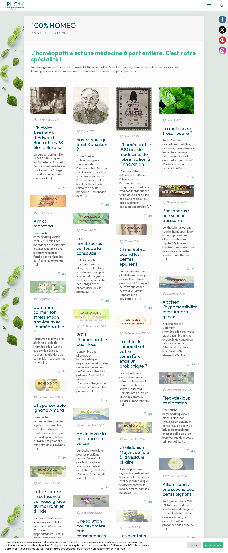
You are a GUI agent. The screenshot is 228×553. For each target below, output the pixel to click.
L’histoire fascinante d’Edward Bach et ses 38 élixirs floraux (48, 137)
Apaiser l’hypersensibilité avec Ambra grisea (179, 309)
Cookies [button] (194, 545)
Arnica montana (43, 223)
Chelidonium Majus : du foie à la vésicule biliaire (134, 454)
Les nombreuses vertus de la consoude (89, 245)
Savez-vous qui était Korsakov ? (91, 144)
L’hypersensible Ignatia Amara (49, 407)
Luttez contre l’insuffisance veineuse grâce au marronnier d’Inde (49, 509)
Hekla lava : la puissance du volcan (91, 438)
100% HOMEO (58, 33)
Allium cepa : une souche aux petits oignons (178, 495)
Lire (64, 187)
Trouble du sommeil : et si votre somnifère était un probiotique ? (133, 353)
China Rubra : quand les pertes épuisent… (133, 256)
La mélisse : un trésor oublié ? (177, 130)
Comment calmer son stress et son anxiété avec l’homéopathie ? (48, 319)
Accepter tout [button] (213, 545)
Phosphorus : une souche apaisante (175, 215)
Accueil (36, 33)
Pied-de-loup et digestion (176, 400)
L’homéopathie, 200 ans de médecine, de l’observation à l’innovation (136, 154)
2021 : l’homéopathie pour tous (91, 339)
